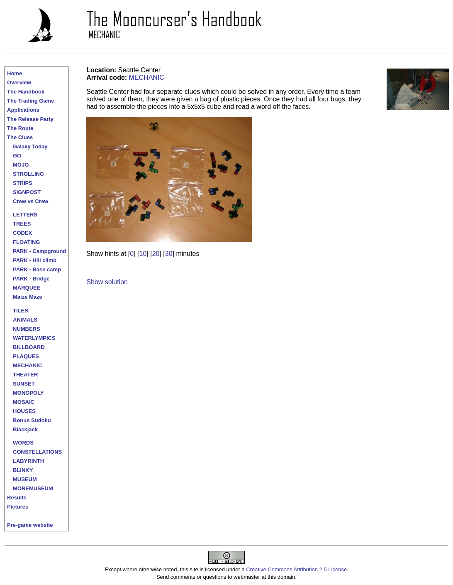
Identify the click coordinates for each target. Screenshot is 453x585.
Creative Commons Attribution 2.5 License (296, 569)
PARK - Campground (39, 251)
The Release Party (30, 119)
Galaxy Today (30, 146)
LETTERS (25, 214)
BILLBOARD (29, 347)
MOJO (21, 165)
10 (143, 253)
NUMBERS (26, 329)
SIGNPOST (27, 192)
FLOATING (26, 242)
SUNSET (24, 384)
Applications (23, 110)
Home (14, 73)
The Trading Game (30, 101)
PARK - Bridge (31, 278)
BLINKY (23, 470)
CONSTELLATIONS (37, 452)
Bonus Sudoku (32, 420)
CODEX (22, 233)
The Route (20, 128)
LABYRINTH (28, 461)
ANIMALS (25, 320)
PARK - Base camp (37, 269)
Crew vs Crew (30, 201)
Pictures (17, 507)
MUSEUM (25, 479)
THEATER (25, 374)
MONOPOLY (28, 393)
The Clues (20, 137)
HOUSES (24, 411)
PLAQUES (26, 356)
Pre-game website (30, 525)
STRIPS (22, 183)
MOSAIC (23, 402)
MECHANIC (27, 365)
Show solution (107, 281)
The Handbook (25, 91)
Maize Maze (27, 297)
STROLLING (28, 174)
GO (17, 155)
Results (17, 497)
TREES (22, 224)
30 (169, 253)
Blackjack (25, 429)
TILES (20, 310)
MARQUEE (26, 288)
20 (156, 253)
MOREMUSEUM (33, 488)
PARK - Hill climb (34, 260)
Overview (19, 82)
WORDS (23, 443)
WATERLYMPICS (34, 338)
